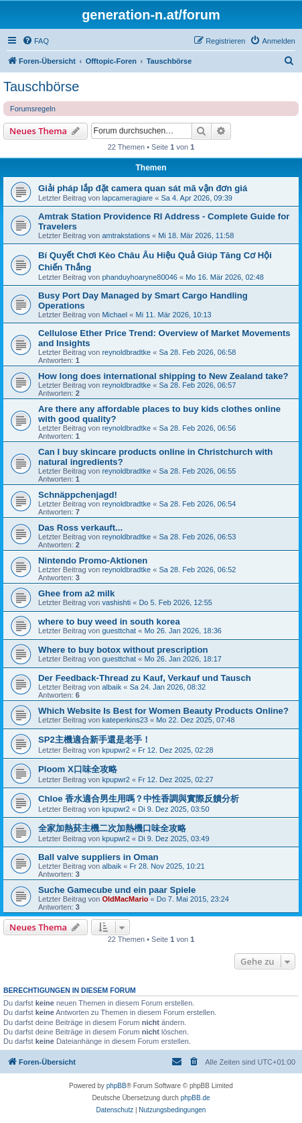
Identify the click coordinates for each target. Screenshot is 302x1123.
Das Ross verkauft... (80, 528)
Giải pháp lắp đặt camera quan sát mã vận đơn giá (142, 188)
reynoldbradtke (126, 352)
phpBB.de (195, 1098)
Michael (114, 315)
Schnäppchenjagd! (77, 495)
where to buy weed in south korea (109, 622)
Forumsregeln (33, 109)
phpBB (116, 1085)
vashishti (116, 602)
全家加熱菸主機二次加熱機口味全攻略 (112, 828)
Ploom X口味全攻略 (77, 769)
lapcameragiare (127, 198)
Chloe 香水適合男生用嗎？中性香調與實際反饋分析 (138, 799)
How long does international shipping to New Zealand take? (163, 376)
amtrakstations (126, 235)
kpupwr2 (116, 750)
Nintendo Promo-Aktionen (92, 560)
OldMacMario (125, 899)
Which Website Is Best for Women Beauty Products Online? (163, 711)
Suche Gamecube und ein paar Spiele (117, 890)
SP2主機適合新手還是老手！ (94, 740)
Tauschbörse (41, 86)
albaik (111, 687)
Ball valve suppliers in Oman (98, 857)
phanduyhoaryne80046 (139, 277)
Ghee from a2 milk (76, 593)
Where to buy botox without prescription (123, 650)
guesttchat (119, 631)
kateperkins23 (125, 720)
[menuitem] (35, 41)
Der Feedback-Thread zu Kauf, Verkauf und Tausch (144, 678)
